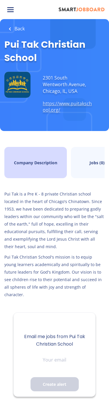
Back (19, 28)
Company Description (35, 162)
